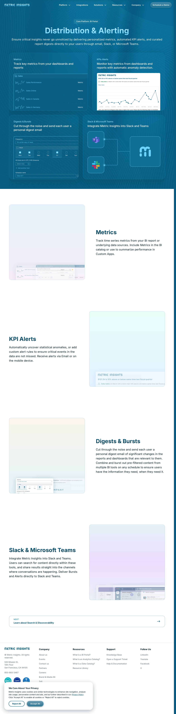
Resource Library (80, 668)
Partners (43, 668)
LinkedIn (144, 655)
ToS (40, 681)
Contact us (44, 663)
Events (42, 659)
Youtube (144, 659)
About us (43, 655)
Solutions (100, 5)
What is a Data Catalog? (84, 663)
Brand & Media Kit (47, 677)
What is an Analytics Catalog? (86, 659)
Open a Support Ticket (117, 659)
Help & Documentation (117, 663)
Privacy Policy (77, 694)
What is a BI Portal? (81, 655)
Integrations (82, 5)
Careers (42, 672)
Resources (119, 5)
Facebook (144, 663)
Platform (65, 5)
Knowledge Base (114, 655)
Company (138, 5)
